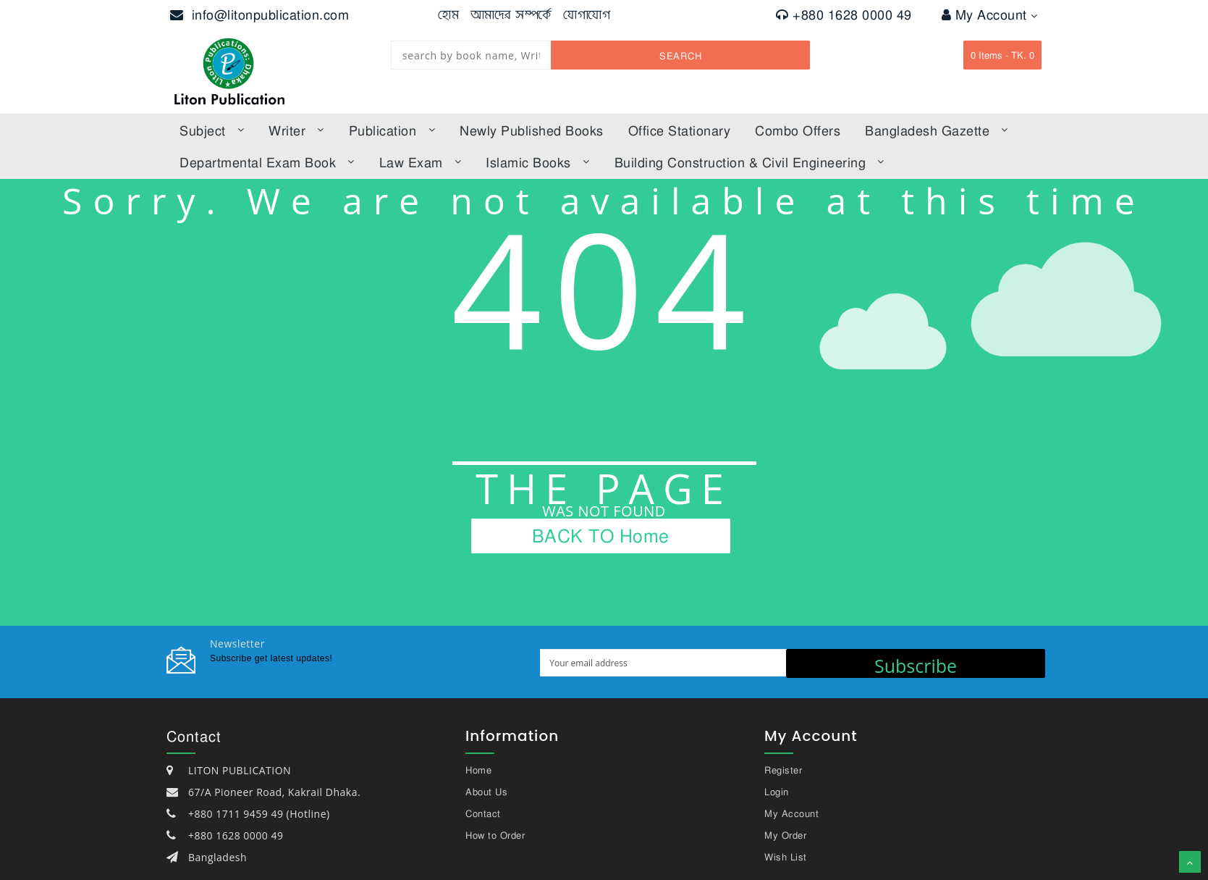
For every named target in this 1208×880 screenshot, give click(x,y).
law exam (420, 162)
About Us (486, 792)
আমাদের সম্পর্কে (511, 14)
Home (478, 770)
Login (776, 792)
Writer (296, 130)
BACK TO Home (601, 535)
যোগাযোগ (586, 14)
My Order (785, 835)
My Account (990, 14)
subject (211, 130)
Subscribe (915, 665)
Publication (392, 130)
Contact (483, 813)
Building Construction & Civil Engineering (749, 162)
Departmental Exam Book (267, 162)
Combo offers (797, 130)
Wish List (785, 857)
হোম (448, 14)
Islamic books (537, 162)
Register (783, 770)
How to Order (495, 835)
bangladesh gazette (936, 130)
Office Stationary (679, 130)
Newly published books (532, 130)
